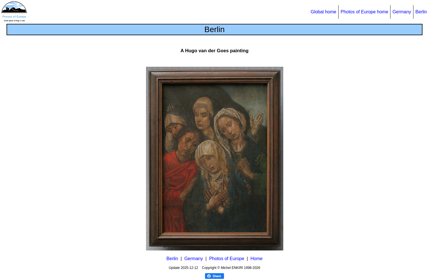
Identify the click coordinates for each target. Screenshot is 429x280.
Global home (323, 11)
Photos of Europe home (364, 11)
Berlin (421, 11)
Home (256, 258)
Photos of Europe (226, 258)
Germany (401, 11)
